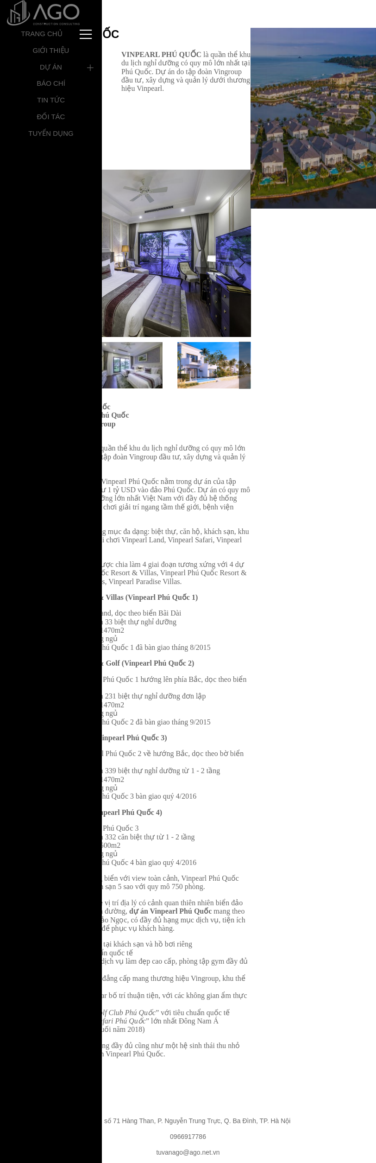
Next (241, 262)
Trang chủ (41, 34)
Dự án (51, 67)
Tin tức (51, 100)
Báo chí (51, 83)
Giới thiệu (51, 50)
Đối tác (51, 117)
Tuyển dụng (50, 133)
